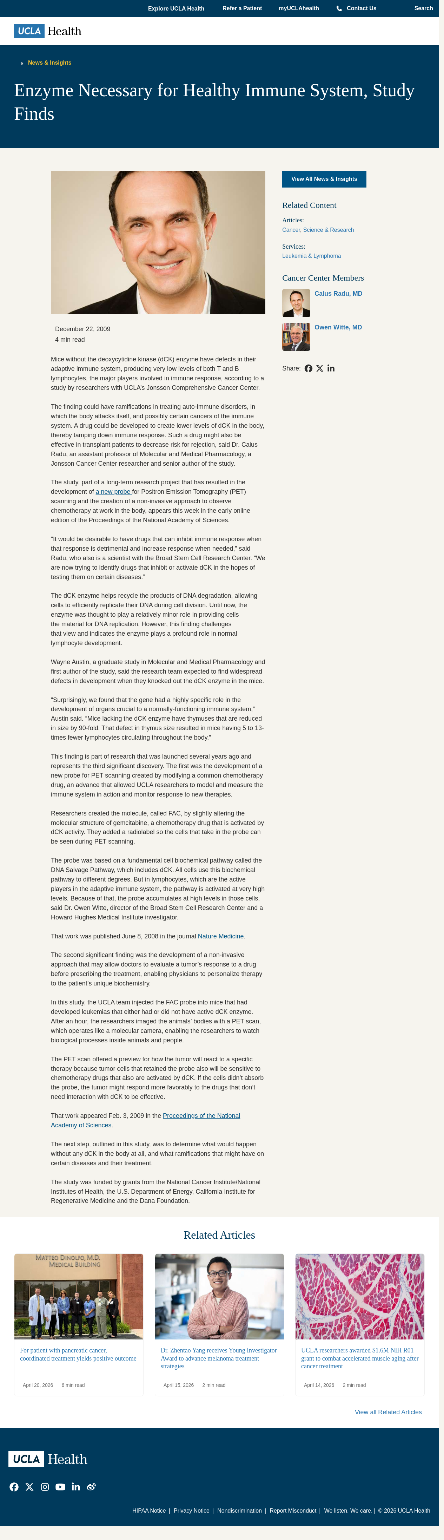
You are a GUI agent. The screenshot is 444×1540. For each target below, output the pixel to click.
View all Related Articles (388, 1412)
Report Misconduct (293, 1511)
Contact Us (361, 8)
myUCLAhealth (299, 8)
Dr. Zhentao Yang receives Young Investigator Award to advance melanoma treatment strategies (219, 1358)
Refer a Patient (242, 8)
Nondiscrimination (239, 1511)
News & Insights (50, 63)
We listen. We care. (348, 1511)
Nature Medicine (221, 936)
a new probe (114, 491)
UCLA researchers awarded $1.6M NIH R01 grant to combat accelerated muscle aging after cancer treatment (360, 1358)
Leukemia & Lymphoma (311, 256)
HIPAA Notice (149, 1511)
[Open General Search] (421, 8)
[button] (177, 8)
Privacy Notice (192, 1511)
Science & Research (328, 230)
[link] (335, 303)
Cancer (291, 230)
